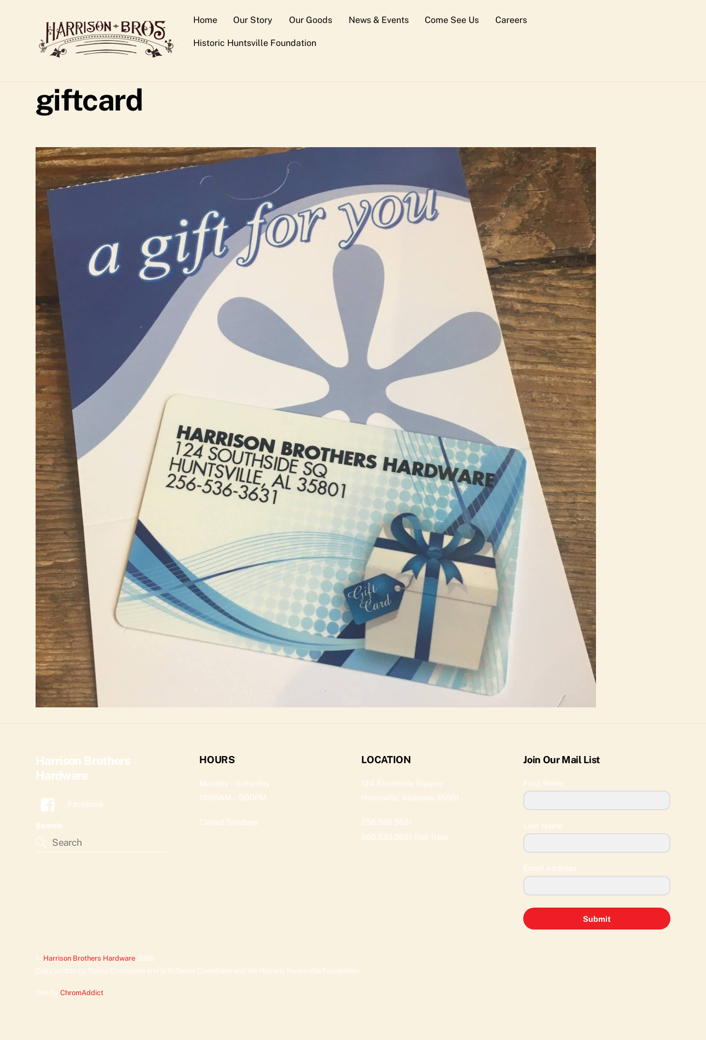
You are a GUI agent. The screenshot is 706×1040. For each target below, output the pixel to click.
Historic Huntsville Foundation (254, 43)
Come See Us (452, 20)
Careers (511, 20)
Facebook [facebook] (70, 804)
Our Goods (310, 20)
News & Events (379, 20)
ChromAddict (81, 993)
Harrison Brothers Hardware (89, 958)
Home (205, 20)
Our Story (253, 20)
